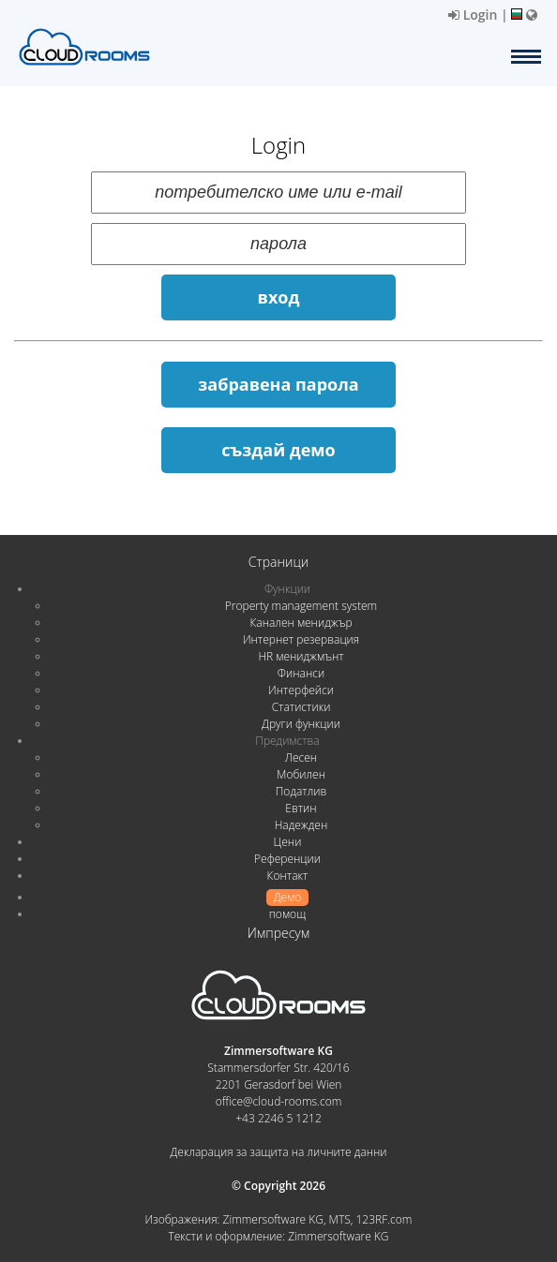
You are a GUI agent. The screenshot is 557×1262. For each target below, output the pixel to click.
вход (279, 297)
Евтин (300, 808)
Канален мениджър (300, 623)
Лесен (301, 757)
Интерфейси (301, 690)
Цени (288, 842)
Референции (287, 859)
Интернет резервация (301, 639)
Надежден (301, 825)
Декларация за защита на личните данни (278, 1152)
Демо (288, 897)
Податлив (301, 791)
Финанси (301, 673)
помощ (288, 914)
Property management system (301, 606)
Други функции (301, 724)
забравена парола (278, 384)
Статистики (301, 707)
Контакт (288, 875)
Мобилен (301, 774)
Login (472, 14)
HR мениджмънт (300, 656)
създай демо (278, 449)
